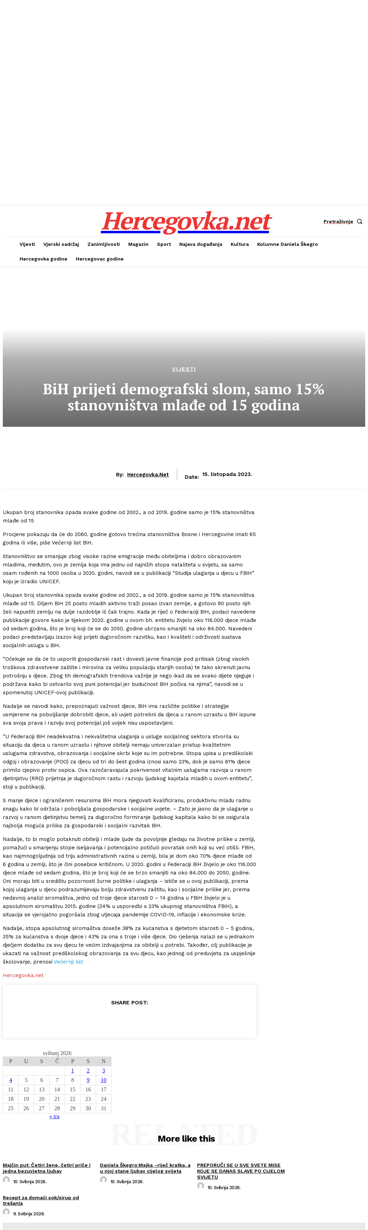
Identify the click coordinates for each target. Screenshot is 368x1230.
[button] (344, 221)
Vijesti (184, 369)
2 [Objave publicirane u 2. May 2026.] (88, 1071)
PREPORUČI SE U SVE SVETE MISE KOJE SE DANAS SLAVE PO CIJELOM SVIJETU (241, 1171)
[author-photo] (7, 1181)
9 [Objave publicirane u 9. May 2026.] (88, 1080)
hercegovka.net (148, 474)
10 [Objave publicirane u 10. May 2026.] (103, 1080)
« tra (54, 1116)
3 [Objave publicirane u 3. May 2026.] (103, 1071)
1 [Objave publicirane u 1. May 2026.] (72, 1071)
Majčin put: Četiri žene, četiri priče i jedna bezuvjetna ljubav (47, 1168)
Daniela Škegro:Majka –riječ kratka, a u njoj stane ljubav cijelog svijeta (145, 1168)
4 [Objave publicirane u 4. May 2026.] (10, 1080)
